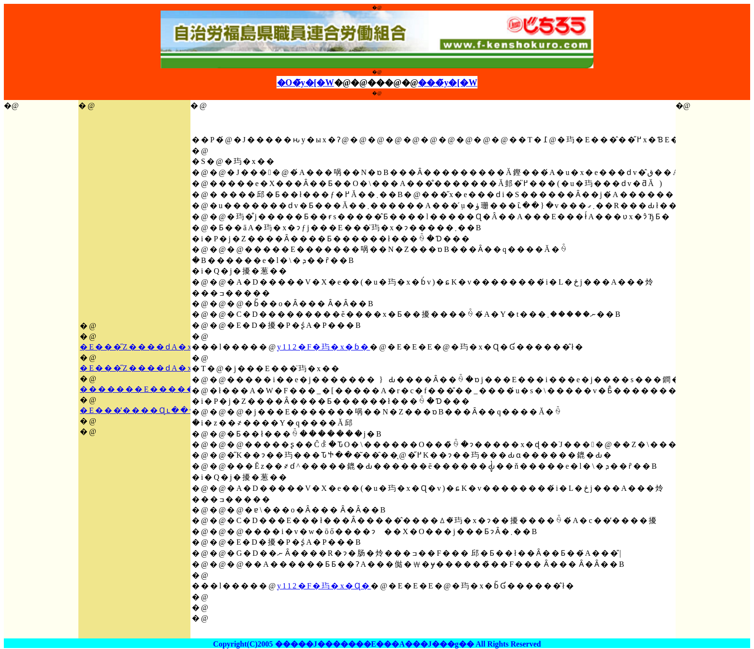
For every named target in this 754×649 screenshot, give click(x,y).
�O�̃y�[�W (305, 82)
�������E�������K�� (159, 389)
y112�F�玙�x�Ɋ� (324, 586)
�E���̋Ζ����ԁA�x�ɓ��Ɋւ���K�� (185, 368)
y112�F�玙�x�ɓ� (323, 347)
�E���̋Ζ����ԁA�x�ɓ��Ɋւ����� (182, 347)
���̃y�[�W (447, 82)
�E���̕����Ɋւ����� (148, 410)
